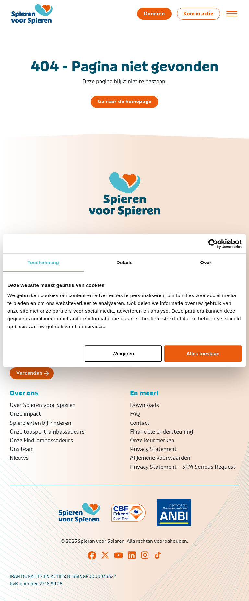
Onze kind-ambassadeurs (41, 440)
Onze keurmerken (152, 440)
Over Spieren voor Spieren (43, 405)
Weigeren (123, 353)
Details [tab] (124, 262)
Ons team (22, 449)
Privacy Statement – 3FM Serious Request (182, 466)
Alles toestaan (202, 353)
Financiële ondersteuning (161, 431)
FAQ (135, 413)
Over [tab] (205, 262)
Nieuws (19, 457)
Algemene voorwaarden (160, 457)
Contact (139, 422)
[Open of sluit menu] (232, 13)
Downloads (144, 405)
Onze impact (25, 413)
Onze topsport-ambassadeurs (47, 431)
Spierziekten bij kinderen (40, 422)
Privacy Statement (153, 449)
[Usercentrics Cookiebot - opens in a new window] (213, 244)
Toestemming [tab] (43, 262)
